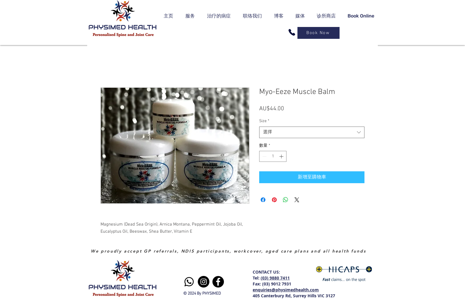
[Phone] (292, 32)
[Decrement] (263, 156)
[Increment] (282, 156)
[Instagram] (203, 282)
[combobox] (311, 132)
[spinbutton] (272, 156)
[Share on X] (296, 199)
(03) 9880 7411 (275, 278)
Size (264, 121)
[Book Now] (318, 33)
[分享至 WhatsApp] (285, 199)
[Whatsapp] (189, 282)
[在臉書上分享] (263, 199)
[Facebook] (218, 282)
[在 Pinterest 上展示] (274, 199)
